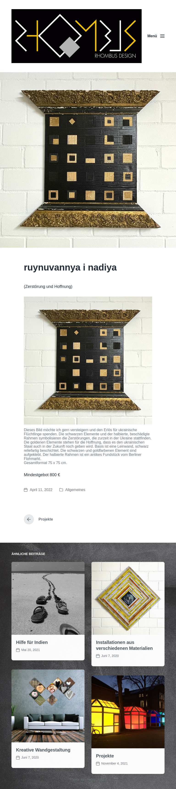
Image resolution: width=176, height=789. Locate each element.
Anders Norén (96, 779)
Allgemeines (75, 490)
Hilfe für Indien (32, 665)
